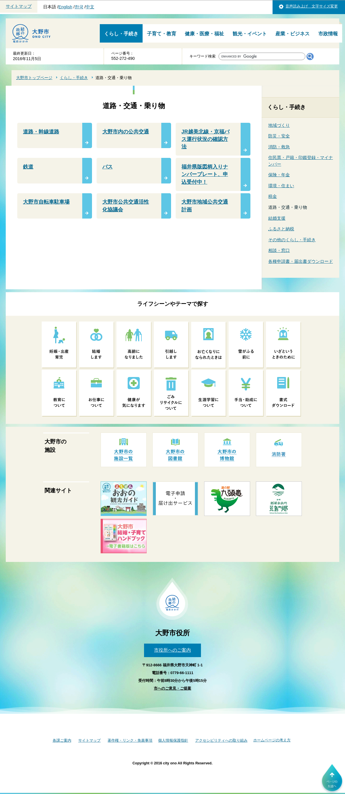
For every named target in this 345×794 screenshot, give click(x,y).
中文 (90, 7)
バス (107, 167)
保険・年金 (279, 174)
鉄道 (28, 167)
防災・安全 (279, 135)
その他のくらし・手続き (292, 239)
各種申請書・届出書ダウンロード (300, 261)
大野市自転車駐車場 (46, 202)
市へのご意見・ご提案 (172, 688)
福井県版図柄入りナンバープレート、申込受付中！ (204, 174)
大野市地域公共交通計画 (204, 205)
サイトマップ (19, 6)
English (65, 7)
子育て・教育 (161, 34)
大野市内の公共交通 (125, 132)
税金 (272, 196)
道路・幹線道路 (41, 132)
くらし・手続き (121, 34)
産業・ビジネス (292, 34)
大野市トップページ (34, 77)
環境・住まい (281, 185)
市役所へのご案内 (172, 650)
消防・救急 (279, 146)
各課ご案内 (62, 740)
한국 (79, 7)
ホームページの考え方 (272, 740)
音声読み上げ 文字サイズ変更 (311, 6)
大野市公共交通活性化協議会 (125, 205)
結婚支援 (276, 218)
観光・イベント (250, 34)
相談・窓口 (279, 250)
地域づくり (279, 125)
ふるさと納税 (281, 228)
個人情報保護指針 (173, 740)
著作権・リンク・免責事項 (130, 740)
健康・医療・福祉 (204, 34)
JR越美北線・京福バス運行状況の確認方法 (205, 139)
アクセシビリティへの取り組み (221, 740)
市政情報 (328, 34)
